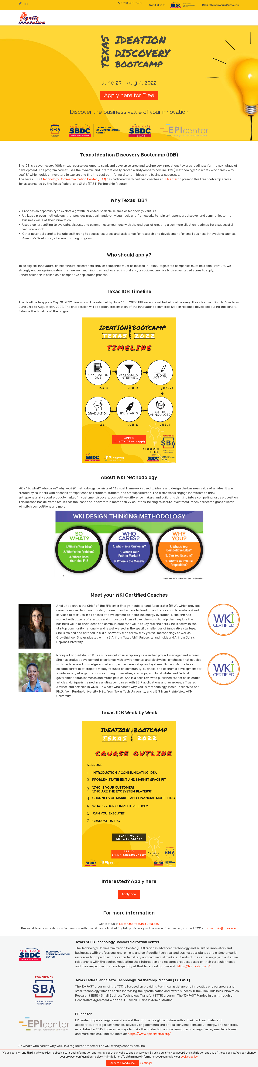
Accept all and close (122, 1063)
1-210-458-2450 (130, 3)
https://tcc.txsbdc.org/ (193, 966)
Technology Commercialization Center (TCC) (74, 179)
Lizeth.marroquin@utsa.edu (220, 5)
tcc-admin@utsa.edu (221, 928)
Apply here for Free (129, 95)
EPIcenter (170, 179)
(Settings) (145, 1063)
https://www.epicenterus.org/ (149, 1034)
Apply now (129, 894)
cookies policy (189, 1056)
